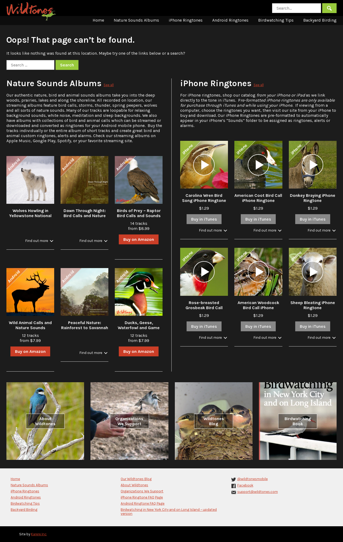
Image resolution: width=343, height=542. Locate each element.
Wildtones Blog (213, 421)
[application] (204, 165)
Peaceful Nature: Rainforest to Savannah (84, 325)
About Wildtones (45, 421)
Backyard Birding (320, 20)
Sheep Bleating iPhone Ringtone (312, 305)
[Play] (204, 165)
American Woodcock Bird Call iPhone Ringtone (258, 307)
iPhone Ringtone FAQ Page (142, 497)
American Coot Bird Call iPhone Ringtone (258, 198)
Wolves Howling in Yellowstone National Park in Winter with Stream (30, 218)
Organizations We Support (129, 421)
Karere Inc (39, 534)
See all (109, 85)
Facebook (245, 485)
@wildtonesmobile (252, 479)
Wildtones (31, 11)
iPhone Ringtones (186, 20)
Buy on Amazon (138, 239)
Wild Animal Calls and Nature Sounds (30, 325)
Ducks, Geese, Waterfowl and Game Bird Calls (139, 327)
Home (98, 20)
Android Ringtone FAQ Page (142, 503)
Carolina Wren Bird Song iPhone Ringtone (204, 198)
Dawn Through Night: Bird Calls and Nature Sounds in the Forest (85, 215)
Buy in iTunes (204, 219)
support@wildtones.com (257, 492)
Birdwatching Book (298, 421)
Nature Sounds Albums (136, 20)
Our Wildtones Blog (136, 479)
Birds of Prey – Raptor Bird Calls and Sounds (139, 213)
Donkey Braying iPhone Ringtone (312, 198)
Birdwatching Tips (276, 20)
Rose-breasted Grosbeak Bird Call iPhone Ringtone (204, 307)
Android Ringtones (230, 20)
